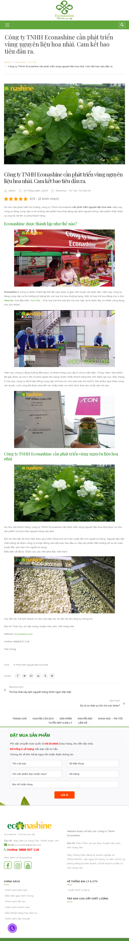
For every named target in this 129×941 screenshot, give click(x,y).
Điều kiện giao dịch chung (19, 886)
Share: (7, 676)
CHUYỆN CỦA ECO (43, 709)
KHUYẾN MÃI (85, 709)
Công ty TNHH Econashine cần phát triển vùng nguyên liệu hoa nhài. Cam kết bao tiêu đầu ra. (63, 177)
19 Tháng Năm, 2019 (36, 190)
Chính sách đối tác (15, 892)
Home (7, 62)
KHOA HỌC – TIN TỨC (110, 709)
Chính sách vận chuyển (17, 909)
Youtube (28, 856)
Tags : (7, 665)
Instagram (18, 856)
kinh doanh (90, 854)
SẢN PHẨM (66, 709)
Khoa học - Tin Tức (26, 62)
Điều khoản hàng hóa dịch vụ (21, 903)
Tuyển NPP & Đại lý (79, 881)
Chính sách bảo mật (16, 881)
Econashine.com (23, 634)
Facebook (8, 856)
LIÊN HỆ (82, 713)
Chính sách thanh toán (17, 898)
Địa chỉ (8, 831)
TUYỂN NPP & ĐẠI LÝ (60, 713)
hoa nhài (35, 300)
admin (12, 190)
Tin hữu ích (85, 190)
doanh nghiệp (103, 846)
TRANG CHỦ (20, 709)
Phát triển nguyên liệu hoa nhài (32, 665)
